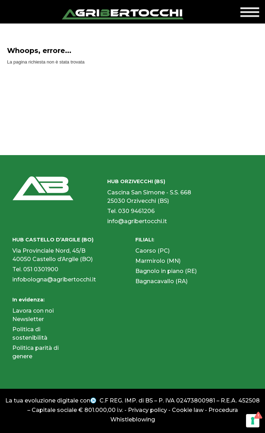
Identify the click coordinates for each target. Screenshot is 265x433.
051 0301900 (40, 269)
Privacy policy (147, 410)
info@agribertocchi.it (137, 221)
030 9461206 (136, 211)
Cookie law (187, 410)
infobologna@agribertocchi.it (54, 279)
